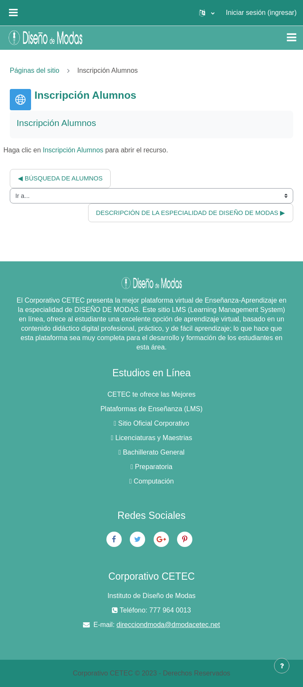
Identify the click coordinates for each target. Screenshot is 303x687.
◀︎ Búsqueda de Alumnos (60, 178)
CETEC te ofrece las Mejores (151, 394)
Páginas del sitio (35, 70)
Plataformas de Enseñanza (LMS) (151, 408)
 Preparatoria (151, 466)
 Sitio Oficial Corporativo (151, 423)
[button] (207, 13)
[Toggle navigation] (291, 37)
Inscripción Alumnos (73, 150)
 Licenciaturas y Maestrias (151, 437)
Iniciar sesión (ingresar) (261, 12)
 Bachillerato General (151, 452)
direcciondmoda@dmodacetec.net (168, 624)
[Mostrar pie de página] (281, 665)
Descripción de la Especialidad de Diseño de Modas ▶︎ (190, 212)
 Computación (151, 481)
